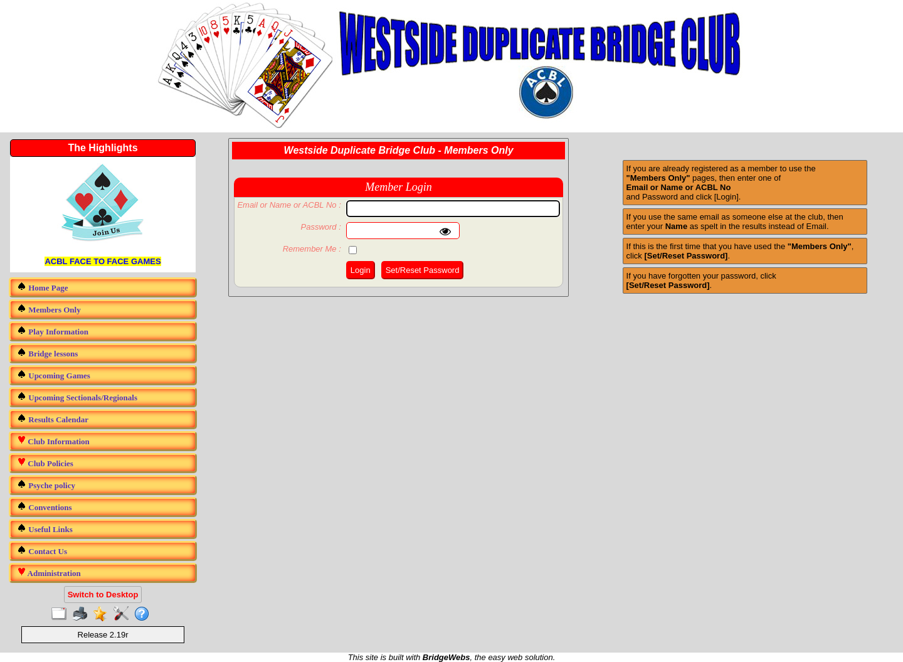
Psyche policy (46, 484)
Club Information (53, 440)
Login (361, 270)
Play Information (52, 331)
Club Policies (45, 462)
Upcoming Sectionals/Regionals (77, 397)
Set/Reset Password (423, 270)
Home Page (42, 287)
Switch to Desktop (103, 594)
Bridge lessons (47, 353)
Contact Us (42, 550)
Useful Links (45, 528)
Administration (49, 572)
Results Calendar (52, 419)
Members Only (49, 309)
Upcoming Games (53, 375)
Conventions (44, 506)
